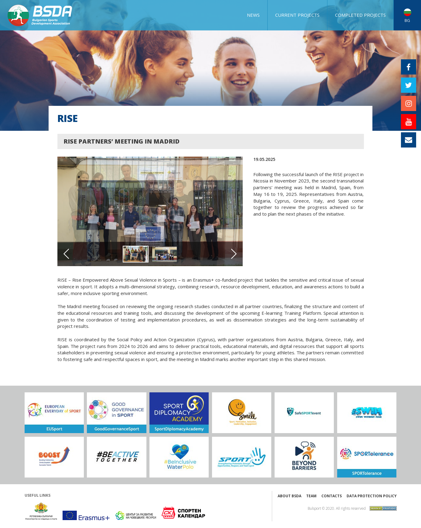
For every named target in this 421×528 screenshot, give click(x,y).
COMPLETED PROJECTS (360, 15)
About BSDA (289, 495)
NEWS (253, 15)
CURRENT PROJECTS (297, 15)
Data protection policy (372, 495)
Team (311, 495)
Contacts (331, 495)
